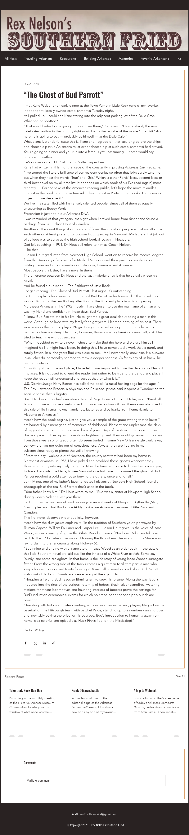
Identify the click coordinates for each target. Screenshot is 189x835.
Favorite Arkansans (155, 58)
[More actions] (163, 84)
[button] (180, 58)
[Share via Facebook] (25, 643)
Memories (126, 58)
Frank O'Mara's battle (85, 690)
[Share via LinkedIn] (44, 643)
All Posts (11, 58)
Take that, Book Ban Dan (25, 690)
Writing (39, 630)
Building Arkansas (97, 58)
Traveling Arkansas (38, 58)
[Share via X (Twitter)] (35, 643)
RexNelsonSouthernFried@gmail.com (94, 814)
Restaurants (68, 58)
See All (180, 676)
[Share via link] (54, 643)
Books (28, 630)
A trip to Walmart (145, 690)
